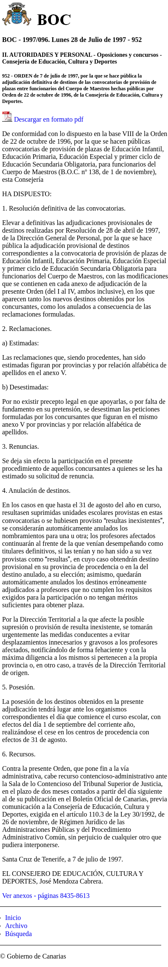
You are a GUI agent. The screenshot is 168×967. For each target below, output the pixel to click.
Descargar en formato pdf (49, 119)
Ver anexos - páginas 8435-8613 (46, 895)
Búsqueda (18, 933)
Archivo (16, 925)
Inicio (13, 917)
